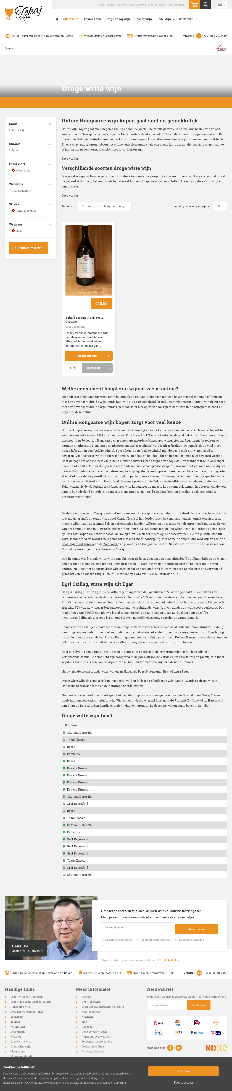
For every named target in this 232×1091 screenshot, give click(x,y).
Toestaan (183, 1071)
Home (9, 48)
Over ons (152, 4)
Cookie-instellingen (94, 1022)
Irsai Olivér (74, 628)
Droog (15, 150)
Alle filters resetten (28, 248)
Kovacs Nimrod (78, 744)
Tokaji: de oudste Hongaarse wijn (31, 978)
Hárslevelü (108, 779)
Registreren (165, 4)
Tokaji (103, 411)
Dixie (104, 758)
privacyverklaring (31, 1082)
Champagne (17, 1027)
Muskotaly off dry (113, 851)
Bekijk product (93, 332)
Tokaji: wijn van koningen (26, 973)
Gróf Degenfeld (21, 190)
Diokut (105, 723)
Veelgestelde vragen (94, 1007)
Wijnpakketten (137, 4)
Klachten (87, 993)
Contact (86, 973)
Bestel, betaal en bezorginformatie (103, 983)
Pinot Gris (107, 751)
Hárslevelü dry (111, 708)
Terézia (106, 822)
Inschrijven (196, 904)
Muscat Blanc (110, 843)
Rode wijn (163, 19)
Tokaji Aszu (92, 19)
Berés (71, 723)
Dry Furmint (109, 772)
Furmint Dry (109, 808)
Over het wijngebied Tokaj (26, 988)
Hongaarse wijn (20, 983)
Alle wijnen (71, 19)
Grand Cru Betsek (113, 836)
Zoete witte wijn (20, 1022)
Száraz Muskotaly (113, 794)
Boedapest (16, 993)
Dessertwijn (143, 19)
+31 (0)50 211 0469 (215, 35)
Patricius (73, 730)
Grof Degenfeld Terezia (78, 520)
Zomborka (110, 520)
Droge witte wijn (73, 657)
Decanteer (85, 545)
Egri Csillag (155, 588)
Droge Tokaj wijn (117, 19)
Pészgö (105, 730)
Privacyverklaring (93, 1027)
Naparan (107, 737)
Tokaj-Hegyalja (26, 210)
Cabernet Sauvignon (23, 1042)
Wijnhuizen (17, 1002)
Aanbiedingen (107, 4)
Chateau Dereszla (79, 708)
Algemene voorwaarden (96, 1012)
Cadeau (120, 4)
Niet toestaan (183, 1082)
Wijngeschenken (20, 1052)
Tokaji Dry (108, 801)
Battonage (108, 744)
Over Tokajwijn (91, 978)
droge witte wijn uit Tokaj (83, 489)
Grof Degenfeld (75, 302)
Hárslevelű (23, 170)
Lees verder (70, 158)
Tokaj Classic (76, 716)
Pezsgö (143, 647)
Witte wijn (186, 19)
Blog (84, 997)
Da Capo (106, 716)
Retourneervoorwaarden (97, 1017)
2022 (19, 230)
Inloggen (179, 4)
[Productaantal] (72, 344)
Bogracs (15, 997)
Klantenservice (91, 988)
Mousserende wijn (21, 1032)
